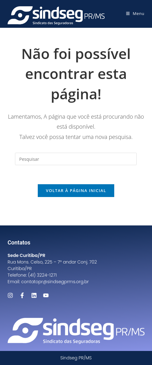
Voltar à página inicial (76, 190)
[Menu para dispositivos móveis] (135, 13)
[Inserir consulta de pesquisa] (76, 159)
